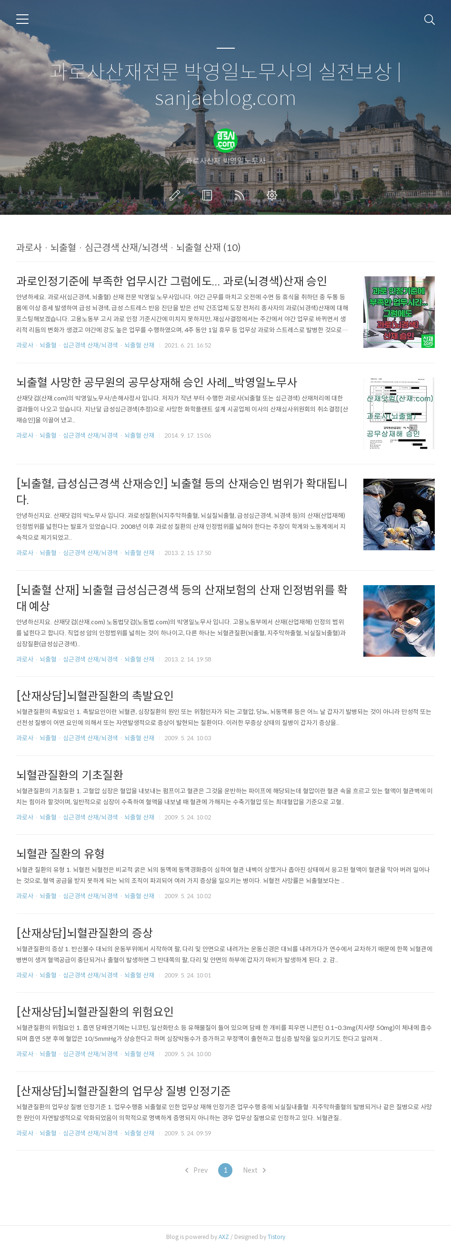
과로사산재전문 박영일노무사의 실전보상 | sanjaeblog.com (225, 85)
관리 (273, 195)
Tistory (276, 1236)
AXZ (224, 1236)
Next (254, 1170)
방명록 (209, 195)
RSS (241, 195)
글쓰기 (176, 195)
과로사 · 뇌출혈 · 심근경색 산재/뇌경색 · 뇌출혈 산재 (85, 345)
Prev (196, 1170)
